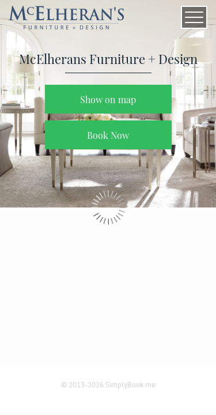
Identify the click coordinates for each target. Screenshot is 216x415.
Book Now (108, 135)
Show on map (108, 99)
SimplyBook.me (130, 385)
